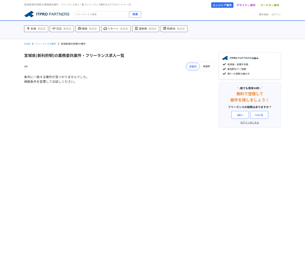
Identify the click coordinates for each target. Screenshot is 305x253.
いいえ (259, 115)
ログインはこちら (249, 122)
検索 (135, 14)
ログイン (276, 14)
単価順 (206, 66)
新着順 (192, 66)
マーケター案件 (269, 5)
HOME (27, 43)
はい (240, 115)
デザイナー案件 (246, 5)
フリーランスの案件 (45, 43)
